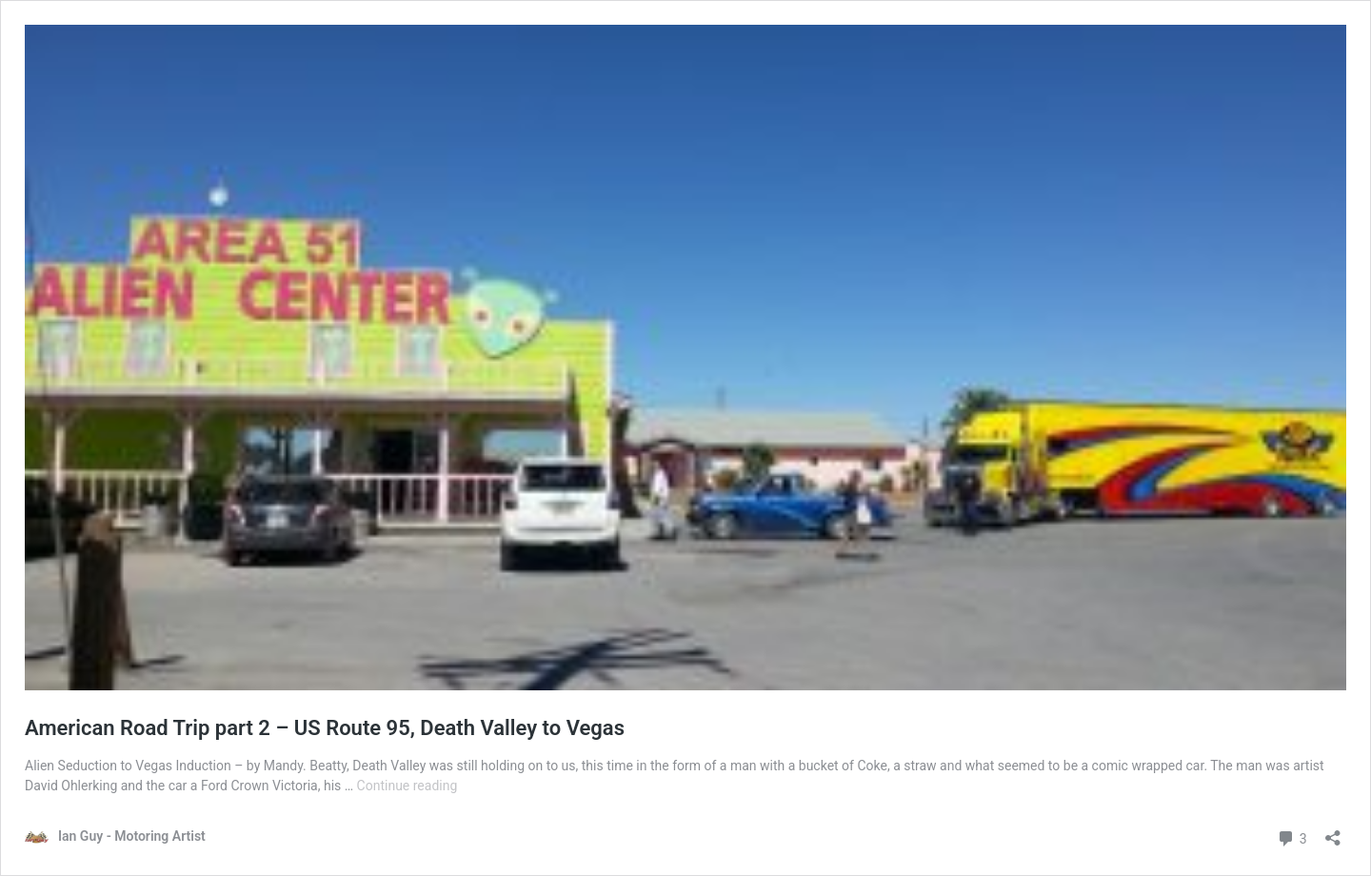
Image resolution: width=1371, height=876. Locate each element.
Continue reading (407, 785)
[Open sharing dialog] (1333, 831)
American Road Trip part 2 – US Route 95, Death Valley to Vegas (325, 728)
